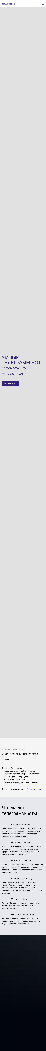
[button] (10, 383)
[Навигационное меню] (43, 4)
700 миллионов (34, 789)
